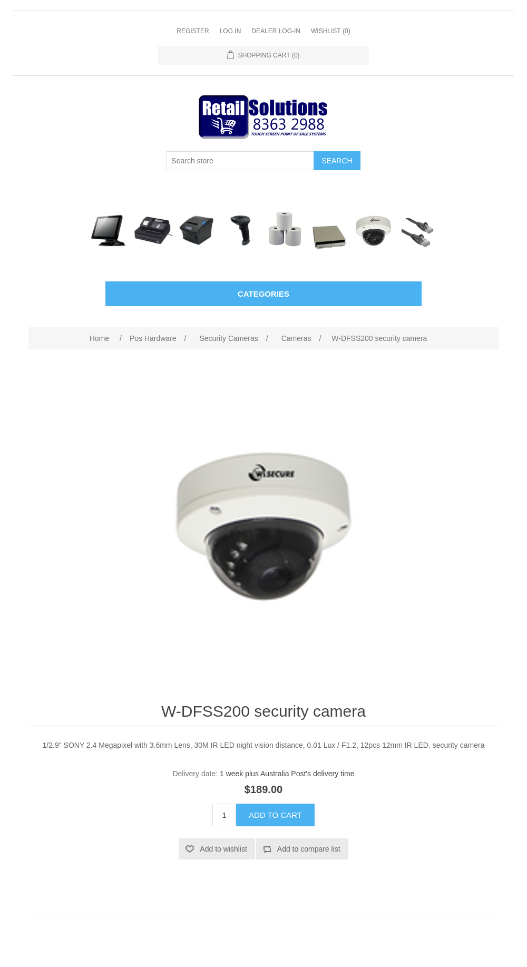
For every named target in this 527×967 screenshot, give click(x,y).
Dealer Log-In (275, 31)
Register (193, 31)
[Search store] (240, 160)
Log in (230, 31)
